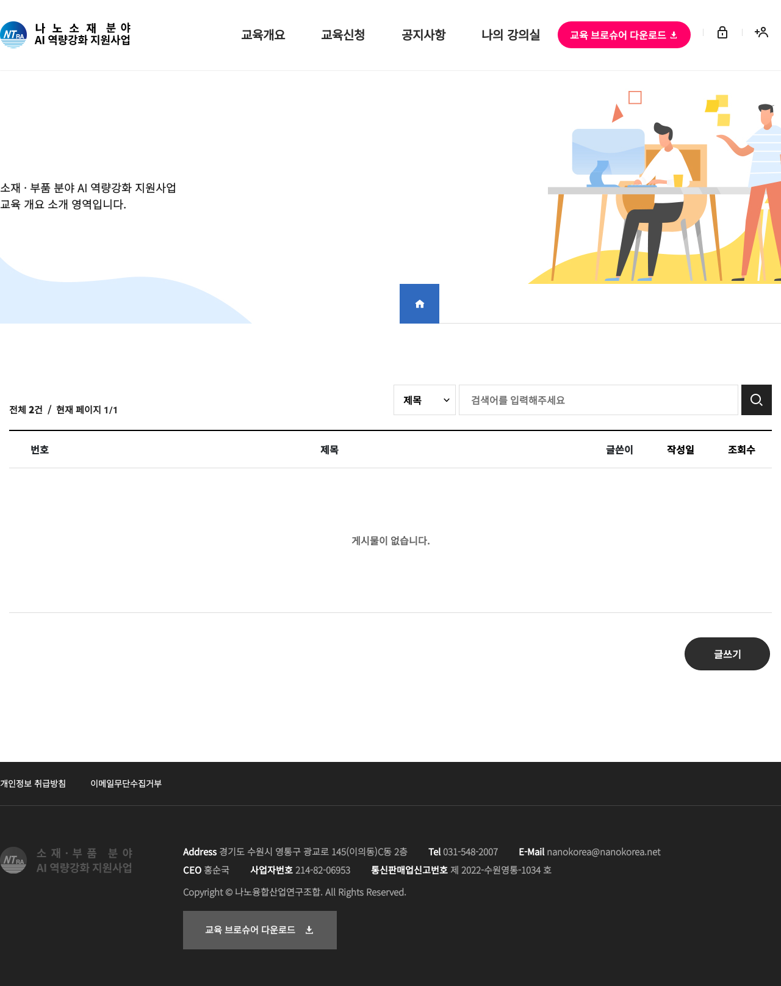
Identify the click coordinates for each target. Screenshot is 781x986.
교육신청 (343, 35)
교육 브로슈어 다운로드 (624, 34)
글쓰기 (727, 654)
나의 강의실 (511, 35)
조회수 (741, 449)
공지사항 (423, 35)
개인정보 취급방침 (33, 783)
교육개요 (262, 35)
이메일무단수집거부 (126, 783)
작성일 (680, 449)
